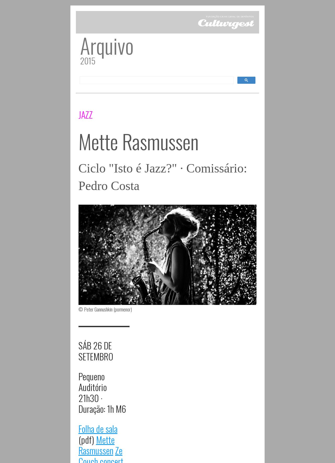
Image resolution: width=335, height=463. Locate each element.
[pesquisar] (156, 80)
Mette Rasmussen (97, 445)
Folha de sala (98, 428)
